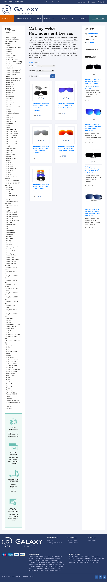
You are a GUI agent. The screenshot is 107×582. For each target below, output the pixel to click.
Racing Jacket (11, 253)
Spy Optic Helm (11, 361)
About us (83, 18)
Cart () (100, 2)
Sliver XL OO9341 (11, 351)
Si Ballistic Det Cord (13, 334)
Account (91, 2)
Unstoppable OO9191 (13, 402)
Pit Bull (9, 243)
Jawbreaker (10, 189)
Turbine (9, 390)
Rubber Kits (49, 18)
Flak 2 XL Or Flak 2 (12, 131)
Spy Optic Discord (12, 359)
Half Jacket (10, 162)
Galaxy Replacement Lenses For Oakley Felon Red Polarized (66, 148)
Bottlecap (9, 57)
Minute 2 (9, 228)
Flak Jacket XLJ (11, 142)
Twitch (8, 396)
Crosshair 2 (10, 88)
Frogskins (9, 150)
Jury (7, 197)
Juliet (8, 191)
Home (31, 62)
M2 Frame (10, 218)
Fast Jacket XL (11, 121)
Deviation (9, 99)
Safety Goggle (11, 326)
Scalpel (8, 330)
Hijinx (8, 172)
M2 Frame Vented (12, 220)
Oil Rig (8, 240)
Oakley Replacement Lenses (28, 18)
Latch (8, 199)
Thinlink (9, 384)
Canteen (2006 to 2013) (14, 62)
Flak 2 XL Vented (12, 133)
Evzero (8, 111)
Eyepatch (9, 117)
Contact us (92, 541)
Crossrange (10, 96)
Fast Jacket (10, 119)
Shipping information (54, 543)
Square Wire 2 (11, 367)
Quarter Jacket (11, 251)
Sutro (8, 377)
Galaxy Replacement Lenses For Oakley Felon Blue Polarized (66, 106)
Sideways (9, 345)
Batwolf (9, 49)
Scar (7, 332)
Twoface (9, 398)
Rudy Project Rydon (13, 324)
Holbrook (9, 174)
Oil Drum (9, 238)
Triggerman (10, 388)
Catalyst (9, 66)
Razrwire (9, 318)
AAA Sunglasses (11, 37)
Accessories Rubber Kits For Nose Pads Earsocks (12, 41)
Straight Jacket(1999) (13, 369)
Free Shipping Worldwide (13, 2)
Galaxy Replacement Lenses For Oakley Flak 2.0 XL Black (92, 81)
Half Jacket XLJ (11, 168)
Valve (8, 404)
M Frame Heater (12, 206)
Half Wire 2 (10, 170)
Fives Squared (11, 129)
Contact (82, 2)
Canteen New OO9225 (13, 64)
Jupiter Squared (11, 195)
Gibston (8, 160)
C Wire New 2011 (12, 60)
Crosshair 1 (10, 86)
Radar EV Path (11, 255)
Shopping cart (93, 33)
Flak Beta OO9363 (12, 136)
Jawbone (9, 187)
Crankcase (10, 82)
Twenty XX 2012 (11, 394)
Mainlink (9, 222)
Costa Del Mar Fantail (13, 78)
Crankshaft (10, 84)
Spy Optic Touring (12, 363)
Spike (8, 353)
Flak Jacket (10, 140)
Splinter (9, 355)
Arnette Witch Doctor (13, 47)
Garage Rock (10, 154)
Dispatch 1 (9, 101)
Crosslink (9, 94)
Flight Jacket (10, 148)
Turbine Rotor (11, 392)
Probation (9, 249)
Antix (8, 45)
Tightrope (9, 386)
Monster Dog (10, 230)
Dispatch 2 (10, 103)
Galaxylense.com (28, 576)
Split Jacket (10, 357)
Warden (9, 406)
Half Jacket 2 (10, 164)
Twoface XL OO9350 (12, 400)
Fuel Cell (9, 152)
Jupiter (8, 193)
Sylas (8, 379)
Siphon (8, 347)
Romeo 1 (9, 320)
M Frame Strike (11, 214)
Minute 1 (9, 226)
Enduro (8, 109)
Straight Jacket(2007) (13, 371)
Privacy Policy (72, 543)
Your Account (72, 541)
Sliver (8, 349)
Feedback (9, 123)
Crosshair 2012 (11, 90)
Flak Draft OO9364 (12, 137)
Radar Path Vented (13, 259)
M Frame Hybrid (12, 212)
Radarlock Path (11, 261)
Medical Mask (11, 224)
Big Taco (9, 51)
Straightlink (10, 373)
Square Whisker (11, 365)
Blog (73, 18)
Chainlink (9, 68)
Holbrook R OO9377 (12, 181)
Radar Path (10, 257)
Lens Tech (63, 18)
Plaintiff (9, 244)
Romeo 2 (9, 322)
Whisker (9, 408)
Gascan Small (11, 158)
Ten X (8, 382)
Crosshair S (10, 92)
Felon (8, 125)
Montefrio (9, 234)
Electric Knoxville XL (13, 107)
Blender (9, 53)
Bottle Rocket (10, 55)
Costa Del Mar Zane (13, 80)
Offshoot (9, 236)
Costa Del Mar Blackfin (14, 70)
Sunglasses (7, 18)
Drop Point (10, 105)
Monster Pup (10, 232)
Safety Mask (10, 328)
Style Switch (10, 375)
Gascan (8, 156)
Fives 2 (8, 127)
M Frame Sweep (12, 216)
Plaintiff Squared (12, 247)
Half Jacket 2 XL (11, 166)
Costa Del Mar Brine (13, 72)
